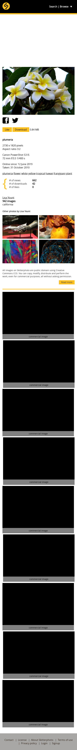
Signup (56, 743)
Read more (66, 282)
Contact (9, 740)
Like (7, 129)
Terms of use (65, 740)
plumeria (7, 173)
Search (53, 6)
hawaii (49, 173)
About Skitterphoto (42, 740)
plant (69, 173)
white (24, 173)
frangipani (59, 173)
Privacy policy (29, 743)
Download (21, 129)
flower (17, 173)
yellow (32, 173)
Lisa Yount (8, 197)
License (22, 740)
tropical (40, 173)
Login (44, 743)
